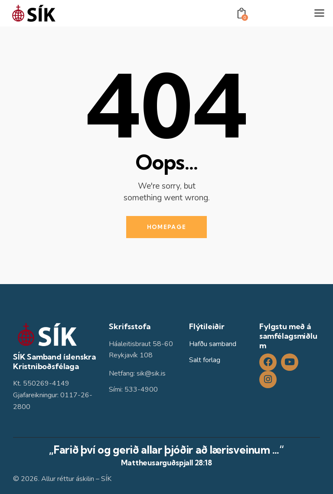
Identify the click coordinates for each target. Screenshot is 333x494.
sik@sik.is (151, 373)
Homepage (166, 226)
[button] (319, 13)
